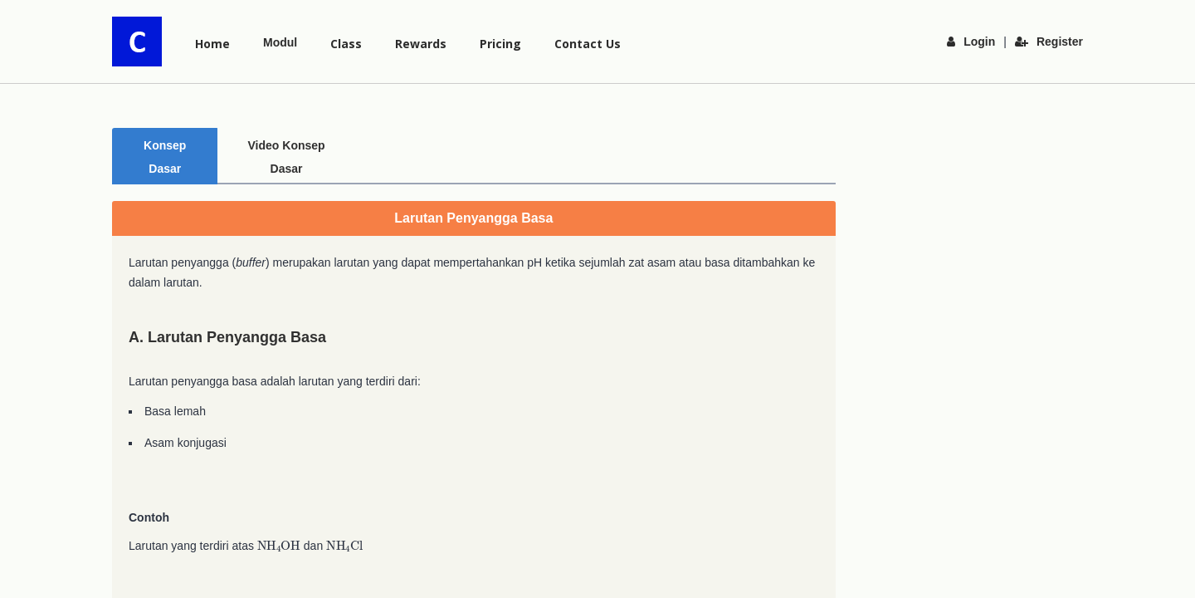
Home (212, 43)
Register (1049, 41)
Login (971, 41)
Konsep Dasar (168, 146)
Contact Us (587, 43)
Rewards (420, 43)
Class (346, 43)
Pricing (500, 43)
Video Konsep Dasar (294, 146)
